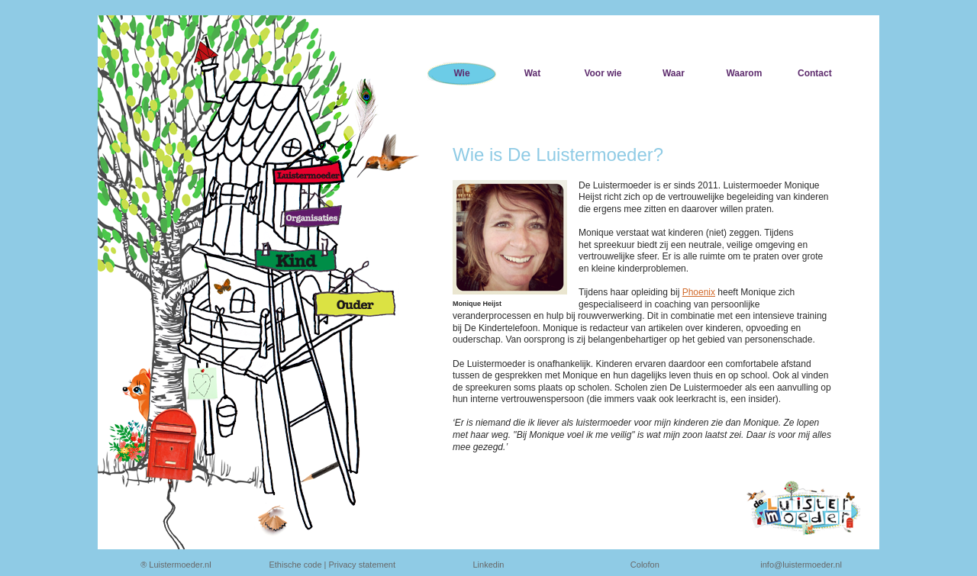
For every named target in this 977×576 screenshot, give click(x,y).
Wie (461, 73)
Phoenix (698, 292)
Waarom (744, 73)
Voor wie (602, 73)
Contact (815, 73)
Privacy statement (362, 564)
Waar (674, 73)
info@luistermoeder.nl (801, 564)
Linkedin (489, 564)
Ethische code (295, 564)
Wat (532, 73)
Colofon (644, 564)
